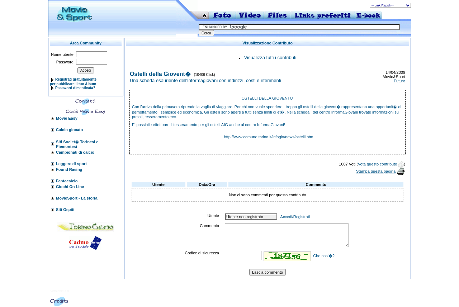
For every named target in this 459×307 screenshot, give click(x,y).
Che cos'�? (324, 256)
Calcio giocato (69, 130)
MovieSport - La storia (77, 198)
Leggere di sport (71, 164)
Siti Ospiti (65, 209)
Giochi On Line (70, 186)
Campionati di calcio (75, 152)
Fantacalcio (67, 181)
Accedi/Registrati (295, 217)
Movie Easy (66, 118)
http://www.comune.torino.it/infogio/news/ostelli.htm (268, 137)
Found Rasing (69, 169)
